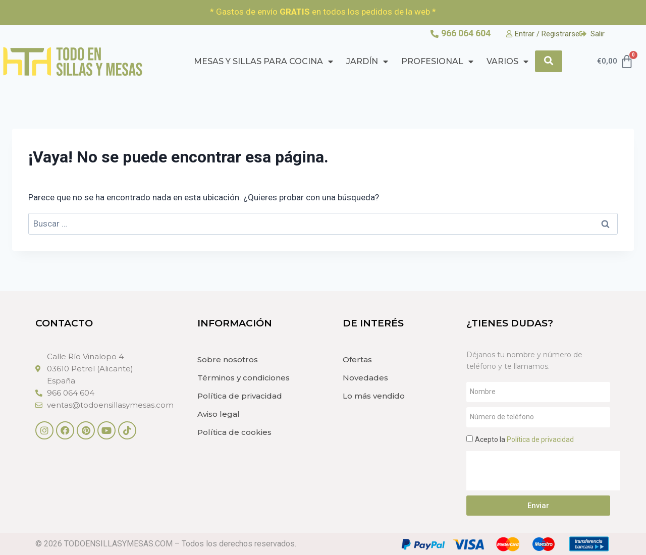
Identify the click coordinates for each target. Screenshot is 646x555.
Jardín (367, 61)
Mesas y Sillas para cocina (263, 61)
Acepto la (524, 439)
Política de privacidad (239, 396)
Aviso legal (218, 414)
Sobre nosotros (227, 359)
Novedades (365, 377)
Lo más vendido (374, 396)
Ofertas (357, 359)
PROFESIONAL (437, 61)
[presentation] (543, 470)
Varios (507, 61)
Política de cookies (234, 432)
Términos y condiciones (243, 377)
